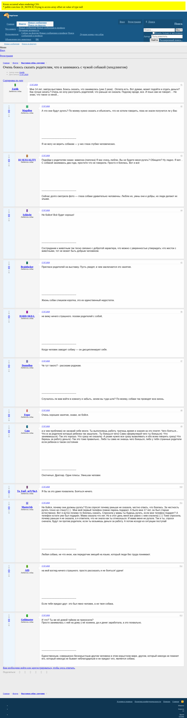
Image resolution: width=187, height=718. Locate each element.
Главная (10, 24)
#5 (181, 262)
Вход (2, 50)
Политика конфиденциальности (148, 701)
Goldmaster (27, 619)
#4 (181, 210)
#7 (181, 361)
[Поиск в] (179, 30)
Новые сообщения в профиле (51, 28)
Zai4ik (21, 72)
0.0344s (181, 716)
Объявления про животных (18, 39)
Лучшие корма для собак (92, 34)
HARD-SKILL (27, 316)
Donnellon (27, 365)
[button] (17, 29)
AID (27, 570)
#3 (181, 155)
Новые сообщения (37, 22)
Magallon (27, 110)
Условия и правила (125, 701)
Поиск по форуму (37, 25)
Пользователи (12, 34)
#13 (181, 615)
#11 (181, 503)
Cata (27, 430)
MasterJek (27, 507)
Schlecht (27, 214)
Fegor (27, 414)
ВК (37, 39)
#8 (181, 410)
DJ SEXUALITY (27, 160)
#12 (181, 566)
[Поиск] (150, 21)
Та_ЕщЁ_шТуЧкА (27, 491)
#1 (181, 85)
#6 (181, 312)
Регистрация (6, 55)
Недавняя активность (29, 30)
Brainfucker (27, 266)
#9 (181, 426)
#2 (181, 106)
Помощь (166, 701)
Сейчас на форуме (30, 33)
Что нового (10, 29)
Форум (22, 24)
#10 (181, 487)
